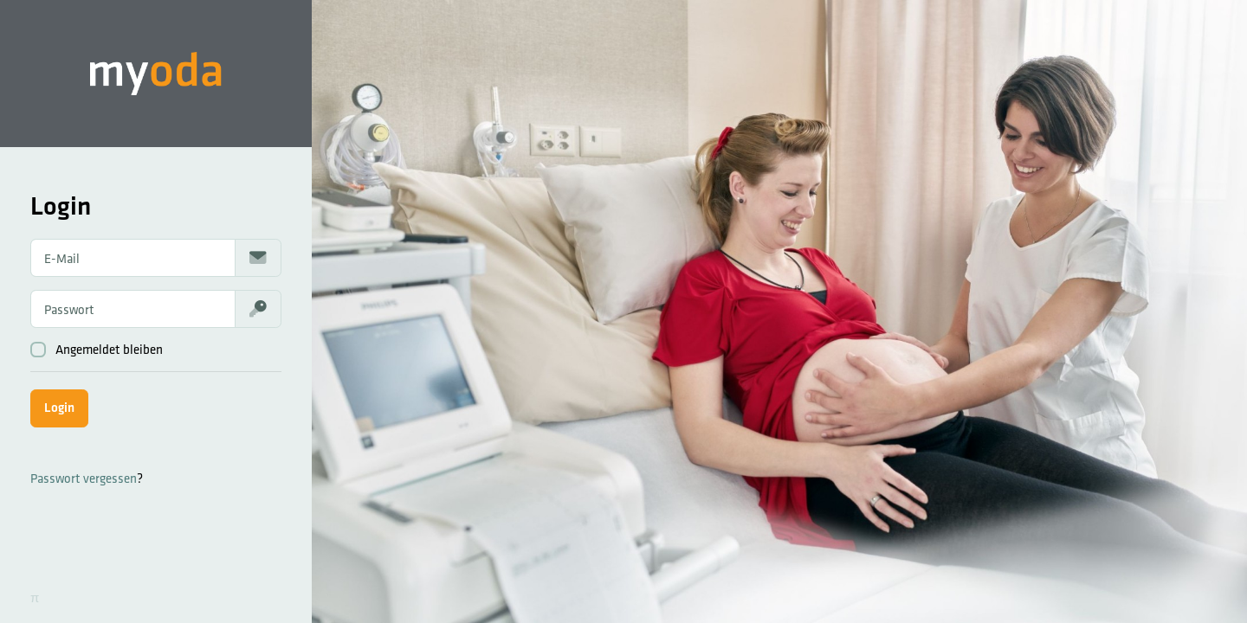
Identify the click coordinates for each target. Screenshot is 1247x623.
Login (59, 407)
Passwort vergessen (83, 478)
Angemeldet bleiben (96, 349)
